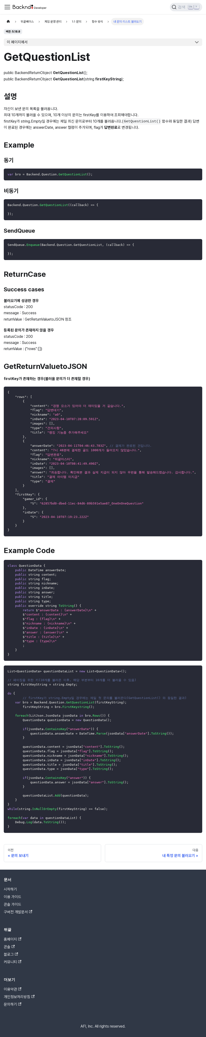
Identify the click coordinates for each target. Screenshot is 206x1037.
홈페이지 (12, 939)
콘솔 (9, 947)
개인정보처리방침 (19, 997)
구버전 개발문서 (18, 912)
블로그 (11, 954)
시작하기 (10, 889)
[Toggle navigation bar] (7, 7)
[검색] (186, 7)
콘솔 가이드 (12, 904)
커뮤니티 (12, 962)
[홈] (8, 21)
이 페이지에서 (17, 42)
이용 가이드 (12, 897)
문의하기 (12, 1004)
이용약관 (12, 989)
